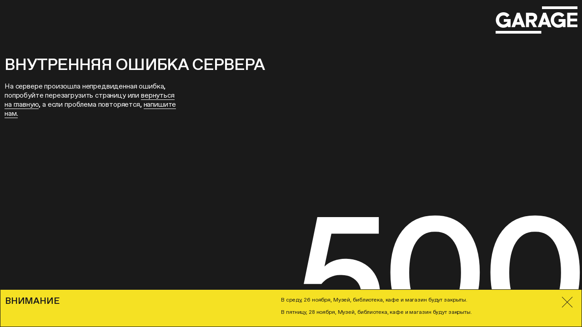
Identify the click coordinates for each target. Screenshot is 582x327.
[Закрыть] (567, 302)
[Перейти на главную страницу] (536, 20)
